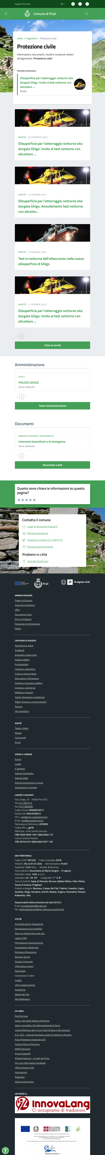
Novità (22, 137)
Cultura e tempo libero (25, 673)
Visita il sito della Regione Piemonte (32, 1021)
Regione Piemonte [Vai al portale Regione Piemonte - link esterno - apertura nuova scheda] (22, 3)
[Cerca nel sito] (86, 13)
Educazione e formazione (27, 678)
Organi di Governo (23, 600)
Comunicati (20, 737)
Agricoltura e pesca (24, 645)
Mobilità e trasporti (24, 692)
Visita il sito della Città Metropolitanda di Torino (37, 1025)
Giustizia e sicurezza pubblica (28, 683)
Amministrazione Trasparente (29, 924)
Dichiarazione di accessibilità (28, 928)
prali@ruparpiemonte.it (32, 820)
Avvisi (18, 742)
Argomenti (31, 38)
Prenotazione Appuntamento (29, 943)
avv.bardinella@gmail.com (34, 906)
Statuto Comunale (24, 961)
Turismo (18, 706)
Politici (18, 628)
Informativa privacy (24, 966)
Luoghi (18, 764)
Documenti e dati (52, 465)
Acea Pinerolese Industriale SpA (30, 1039)
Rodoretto (20, 1077)
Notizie (18, 733)
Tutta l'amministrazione (52, 406)
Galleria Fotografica (24, 773)
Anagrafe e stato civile (26, 655)
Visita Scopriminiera (24, 1081)
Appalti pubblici (22, 659)
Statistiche (20, 989)
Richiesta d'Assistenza (25, 952)
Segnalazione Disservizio (26, 947)
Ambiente (19, 650)
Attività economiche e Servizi (29, 783)
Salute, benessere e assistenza (30, 697)
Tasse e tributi (21, 728)
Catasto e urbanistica (25, 669)
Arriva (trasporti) (22, 1053)
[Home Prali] (38, 13)
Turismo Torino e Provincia (27, 1044)
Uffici (22, 376)
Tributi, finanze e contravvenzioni (31, 702)
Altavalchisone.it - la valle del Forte (32, 1058)
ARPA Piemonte (22, 1049)
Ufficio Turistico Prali (24, 1067)
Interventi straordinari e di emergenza (42, 441)
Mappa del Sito (22, 994)
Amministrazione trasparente (36, 435)
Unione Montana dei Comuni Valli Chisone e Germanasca (42, 1030)
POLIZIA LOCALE (29, 382)
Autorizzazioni (21, 664)
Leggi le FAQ (21, 938)
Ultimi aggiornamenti (25, 985)
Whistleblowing (22, 999)
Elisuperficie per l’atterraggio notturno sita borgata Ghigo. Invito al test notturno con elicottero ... (46, 82)
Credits (18, 980)
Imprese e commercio (25, 688)
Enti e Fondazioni (23, 619)
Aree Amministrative (25, 605)
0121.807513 (25, 803)
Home (20, 38)
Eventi (18, 759)
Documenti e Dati (23, 614)
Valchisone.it (21, 1072)
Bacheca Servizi (22, 957)
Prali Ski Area (21, 1016)
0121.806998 (26, 806)
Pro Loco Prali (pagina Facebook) (30, 1063)
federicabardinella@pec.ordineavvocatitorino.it (41, 909)
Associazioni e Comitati (26, 787)
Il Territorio (20, 768)
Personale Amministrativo (27, 624)
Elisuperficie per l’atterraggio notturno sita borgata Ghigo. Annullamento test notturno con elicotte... (50, 206)
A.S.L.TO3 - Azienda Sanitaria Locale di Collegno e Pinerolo (43, 1035)
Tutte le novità (52, 345)
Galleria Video (21, 778)
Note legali (20, 971)
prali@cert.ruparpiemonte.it (34, 817)
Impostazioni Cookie (24, 975)
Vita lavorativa (22, 711)
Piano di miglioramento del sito (30, 933)
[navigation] (6, 13)
